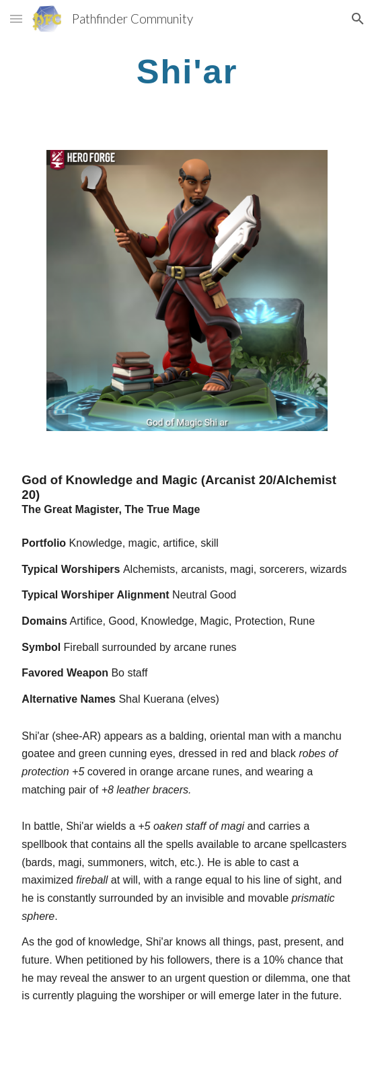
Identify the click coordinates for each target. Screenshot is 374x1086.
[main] (186, 71)
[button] (16, 18)
